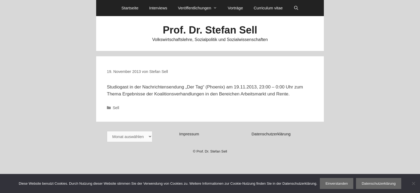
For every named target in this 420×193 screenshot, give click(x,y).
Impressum (189, 134)
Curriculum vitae (268, 8)
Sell (116, 108)
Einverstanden (336, 183)
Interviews (158, 8)
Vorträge (235, 8)
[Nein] (413, 183)
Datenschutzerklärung (271, 134)
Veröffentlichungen (200, 8)
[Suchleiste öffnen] (296, 8)
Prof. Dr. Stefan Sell (210, 30)
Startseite (129, 8)
